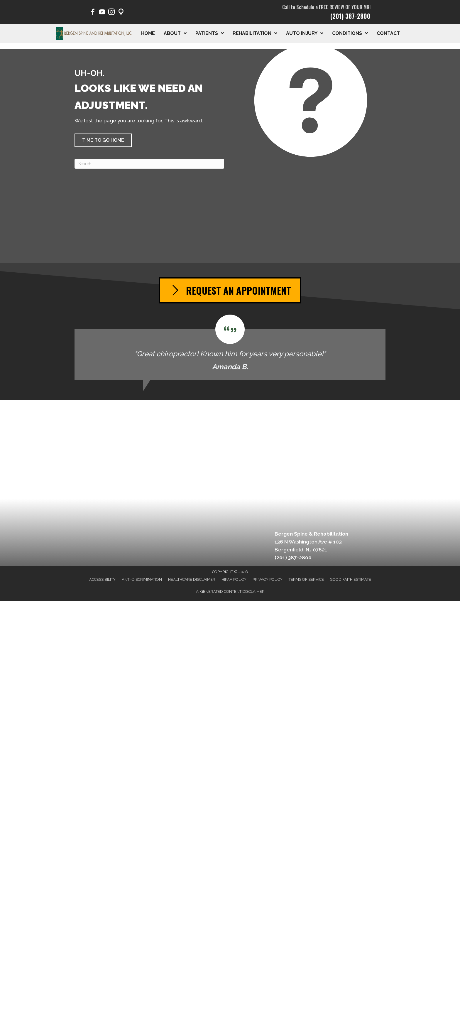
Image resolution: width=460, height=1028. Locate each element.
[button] (103, 140)
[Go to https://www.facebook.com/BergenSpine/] (92, 13)
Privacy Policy (268, 579)
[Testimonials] (230, 347)
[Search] (149, 164)
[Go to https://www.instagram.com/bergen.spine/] (111, 13)
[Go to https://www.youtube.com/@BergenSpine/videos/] (102, 13)
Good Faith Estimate (350, 579)
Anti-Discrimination (142, 579)
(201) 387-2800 (350, 16)
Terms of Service (306, 579)
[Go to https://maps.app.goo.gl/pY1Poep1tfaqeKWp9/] (121, 13)
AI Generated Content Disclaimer (230, 591)
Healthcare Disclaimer (191, 579)
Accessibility (102, 579)
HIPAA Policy (233, 579)
